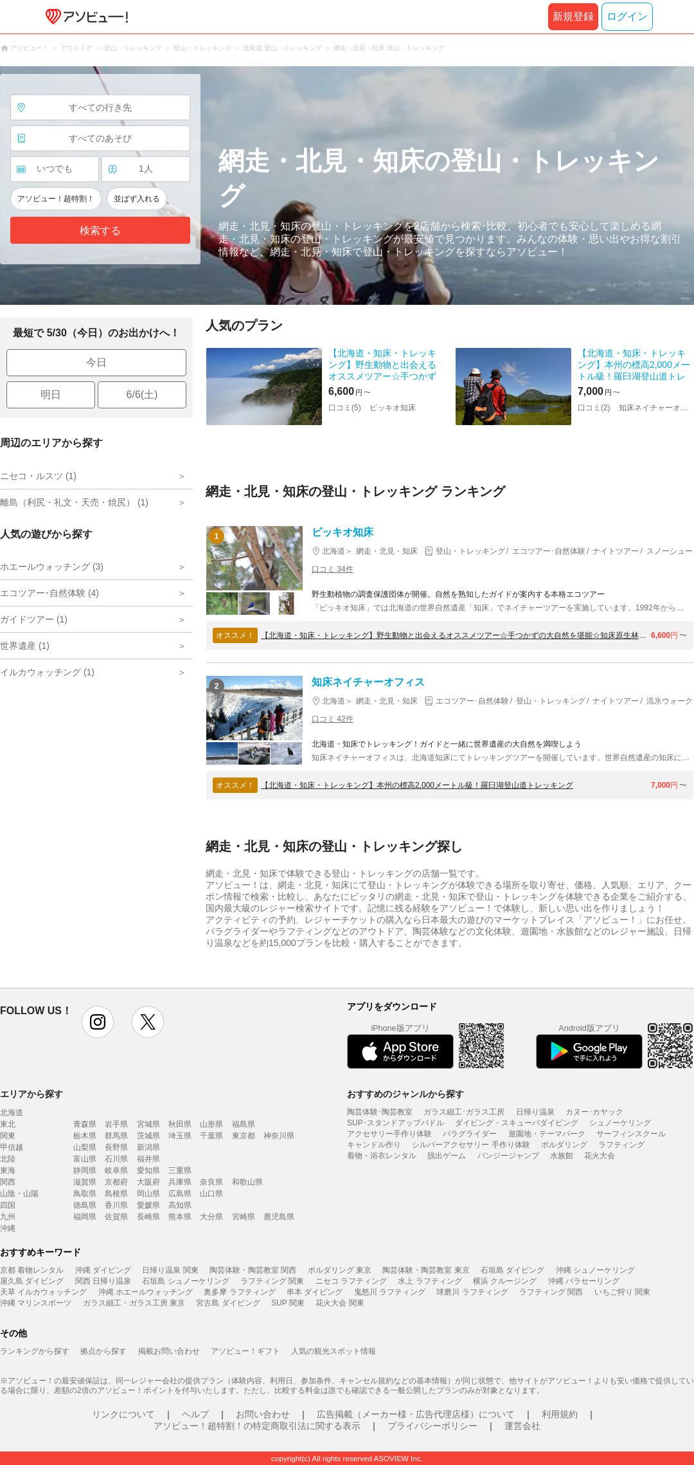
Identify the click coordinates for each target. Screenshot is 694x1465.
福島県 (243, 1124)
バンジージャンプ (508, 1155)
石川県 (116, 1158)
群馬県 (116, 1135)
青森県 (84, 1124)
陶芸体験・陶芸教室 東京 (425, 1270)
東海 (7, 1170)
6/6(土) (142, 394)
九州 (7, 1216)
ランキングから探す (34, 1351)
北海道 (11, 1112)
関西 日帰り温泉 (103, 1281)
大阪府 (148, 1182)
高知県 (179, 1205)
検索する (100, 230)
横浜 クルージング (505, 1281)
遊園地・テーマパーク (546, 1133)
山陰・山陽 (19, 1193)
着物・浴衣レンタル (381, 1155)
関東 (7, 1135)
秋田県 (179, 1124)
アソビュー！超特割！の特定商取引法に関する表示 (257, 1426)
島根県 (116, 1193)
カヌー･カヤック (594, 1111)
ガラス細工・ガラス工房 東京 (134, 1302)
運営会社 (522, 1426)
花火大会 (599, 1155)
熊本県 (179, 1216)
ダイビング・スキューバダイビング (516, 1122)
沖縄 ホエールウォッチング (145, 1292)
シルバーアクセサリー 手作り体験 (470, 1144)
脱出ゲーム (446, 1155)
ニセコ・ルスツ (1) (38, 476)
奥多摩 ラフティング (239, 1292)
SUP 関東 (288, 1302)
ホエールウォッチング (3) (51, 566)
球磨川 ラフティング (472, 1292)
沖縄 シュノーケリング (595, 1270)
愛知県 (148, 1170)
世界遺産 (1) (24, 646)
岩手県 (116, 1124)
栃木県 (84, 1135)
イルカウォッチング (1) (47, 672)
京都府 (116, 1182)
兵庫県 (179, 1182)
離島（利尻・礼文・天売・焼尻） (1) (74, 502)
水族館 (561, 1155)
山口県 (211, 1193)
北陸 (7, 1158)
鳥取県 (84, 1193)
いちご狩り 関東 (622, 1292)
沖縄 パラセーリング (583, 1281)
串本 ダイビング (315, 1292)
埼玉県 (179, 1135)
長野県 (116, 1147)
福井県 (148, 1158)
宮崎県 (243, 1216)
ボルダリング (564, 1144)
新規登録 (573, 16)
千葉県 (211, 1135)
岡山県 (148, 1193)
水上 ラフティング (429, 1281)
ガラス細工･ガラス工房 (463, 1111)
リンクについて (123, 1414)
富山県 (84, 1158)
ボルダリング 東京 (339, 1270)
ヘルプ (195, 1414)
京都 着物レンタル (32, 1270)
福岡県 (84, 1216)
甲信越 (11, 1147)
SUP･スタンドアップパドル (395, 1122)
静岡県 (84, 1170)
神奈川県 (278, 1135)
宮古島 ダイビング (228, 1302)
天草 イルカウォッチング (43, 1292)
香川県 (116, 1205)
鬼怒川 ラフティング (389, 1292)
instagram (98, 1022)
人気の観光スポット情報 (333, 1351)
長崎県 (148, 1216)
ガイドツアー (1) (33, 619)
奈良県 (211, 1182)
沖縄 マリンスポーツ (35, 1302)
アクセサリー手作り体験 (389, 1133)
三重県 (179, 1170)
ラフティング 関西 (551, 1292)
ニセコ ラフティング (351, 1281)
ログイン (627, 16)
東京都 (243, 1135)
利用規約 (560, 1414)
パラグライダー (470, 1133)
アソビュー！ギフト (245, 1351)
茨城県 (148, 1135)
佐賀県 (116, 1216)
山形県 (211, 1124)
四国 (7, 1205)
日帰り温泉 (535, 1111)
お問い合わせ (263, 1414)
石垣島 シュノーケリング (185, 1281)
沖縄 (7, 1228)
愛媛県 (148, 1205)
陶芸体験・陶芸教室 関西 (252, 1270)
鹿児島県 (278, 1216)
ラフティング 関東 (272, 1281)
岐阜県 (116, 1170)
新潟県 (148, 1147)
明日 (50, 394)
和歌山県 (247, 1182)
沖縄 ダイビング (103, 1270)
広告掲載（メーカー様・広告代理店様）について (416, 1414)
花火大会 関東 (340, 1302)
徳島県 (84, 1205)
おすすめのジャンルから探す (405, 1094)
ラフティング (621, 1144)
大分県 (211, 1216)
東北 (7, 1124)
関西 (7, 1182)
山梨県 (84, 1147)
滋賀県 (84, 1182)
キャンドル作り (374, 1144)
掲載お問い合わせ (169, 1351)
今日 (96, 362)
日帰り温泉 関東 (170, 1270)
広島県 (179, 1193)
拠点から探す (103, 1351)
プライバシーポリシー (432, 1426)
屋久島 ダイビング (32, 1281)
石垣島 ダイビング (512, 1270)
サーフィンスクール (631, 1133)
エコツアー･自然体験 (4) (49, 593)
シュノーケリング (620, 1122)
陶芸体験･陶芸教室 (380, 1111)
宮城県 (148, 1124)
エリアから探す (31, 1094)
